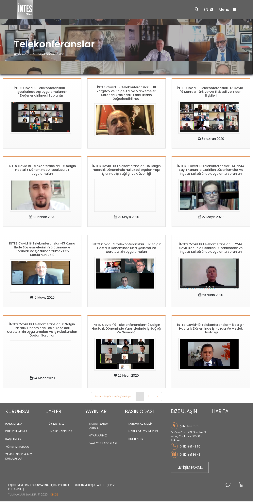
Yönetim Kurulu (17, 448)
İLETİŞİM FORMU (190, 468)
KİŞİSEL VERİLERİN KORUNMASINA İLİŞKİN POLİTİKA (39, 487)
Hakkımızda (13, 425)
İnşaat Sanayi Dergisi (99, 428)
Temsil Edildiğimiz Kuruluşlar (18, 458)
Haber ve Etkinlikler (143, 433)
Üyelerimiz (56, 425)
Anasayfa (22, 54)
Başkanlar (13, 441)
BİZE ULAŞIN (184, 413)
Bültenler (135, 441)
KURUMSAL (17, 413)
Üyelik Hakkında (61, 433)
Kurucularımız (16, 433)
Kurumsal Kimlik (140, 425)
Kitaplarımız (98, 437)
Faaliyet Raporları (103, 445)
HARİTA (220, 413)
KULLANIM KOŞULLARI (88, 487)
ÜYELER (53, 413)
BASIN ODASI (139, 413)
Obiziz (54, 496)
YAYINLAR (96, 413)
